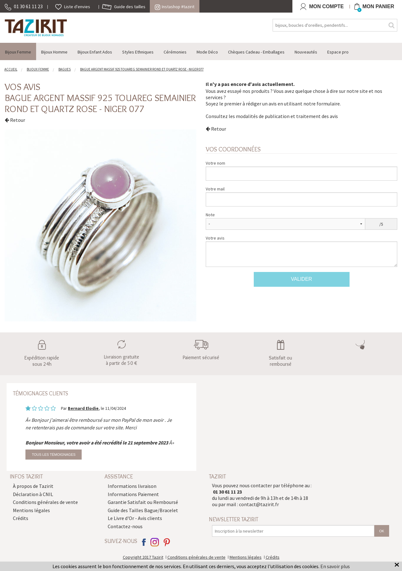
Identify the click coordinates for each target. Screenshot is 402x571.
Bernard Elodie (83, 408)
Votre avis (215, 238)
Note (210, 215)
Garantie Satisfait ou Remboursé (143, 502)
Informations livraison (132, 486)
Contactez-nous (125, 526)
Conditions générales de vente (45, 502)
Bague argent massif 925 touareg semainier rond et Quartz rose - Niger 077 (100, 103)
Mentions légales (31, 510)
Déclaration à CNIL (33, 494)
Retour (15, 120)
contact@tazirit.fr (259, 504)
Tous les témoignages (53, 454)
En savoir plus (335, 566)
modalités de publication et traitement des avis (287, 116)
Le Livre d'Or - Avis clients (135, 518)
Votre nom (215, 163)
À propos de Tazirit (33, 486)
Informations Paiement (133, 494)
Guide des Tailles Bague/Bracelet (143, 510)
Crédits (20, 518)
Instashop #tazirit (174, 6)
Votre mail (215, 189)
